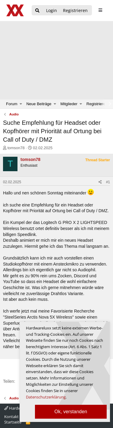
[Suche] (37, 10)
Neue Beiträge (38, 104)
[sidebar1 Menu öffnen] (100, 10)
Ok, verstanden (71, 411)
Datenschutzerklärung (46, 397)
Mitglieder (69, 104)
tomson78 (16, 148)
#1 (108, 182)
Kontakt (11, 416)
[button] (21, 104)
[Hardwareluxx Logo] (15, 10)
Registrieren (97, 104)
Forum (11, 104)
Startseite (12, 422)
